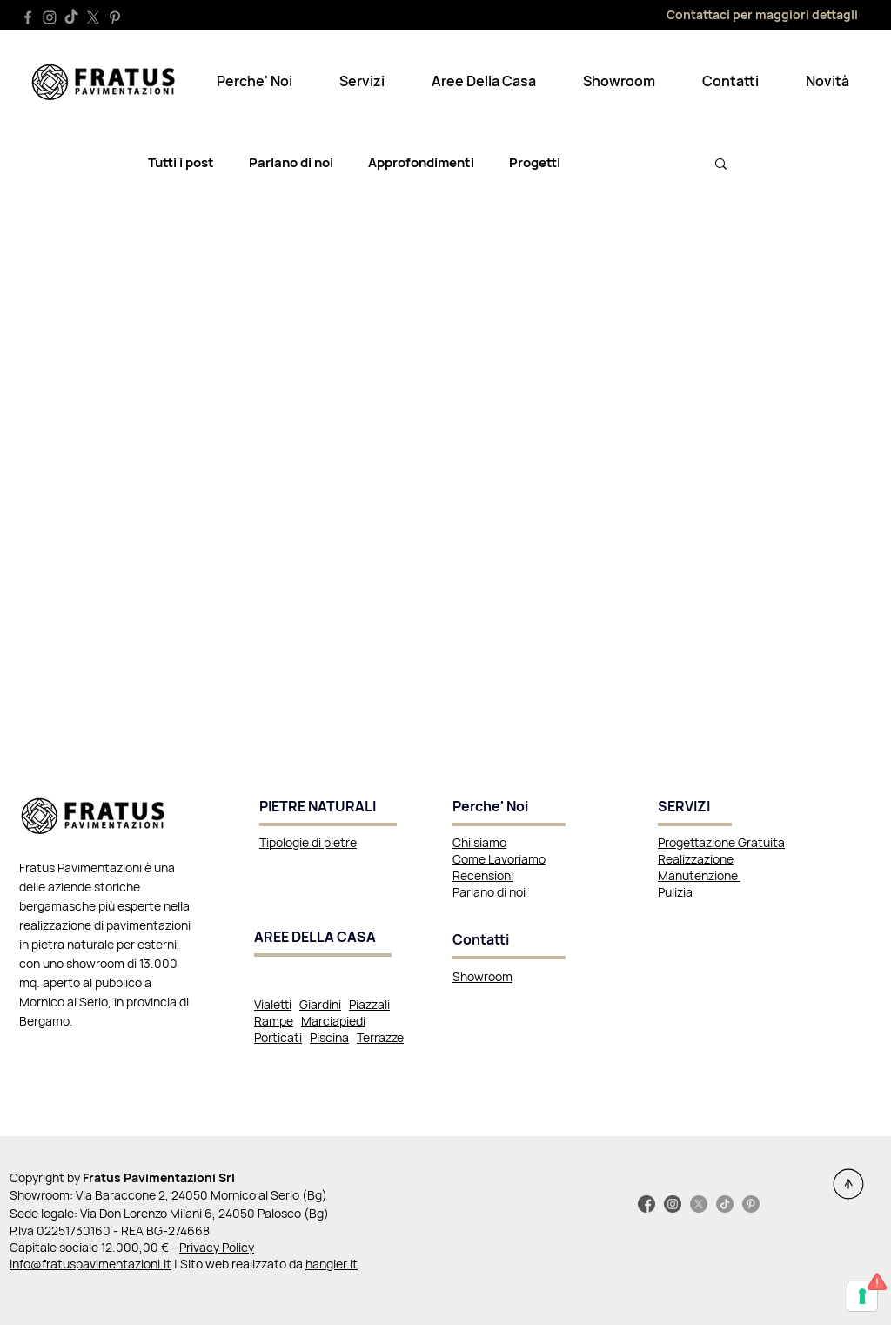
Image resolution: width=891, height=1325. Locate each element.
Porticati (278, 1037)
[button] (254, 81)
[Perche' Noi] (509, 808)
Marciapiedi (333, 1020)
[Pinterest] (115, 17)
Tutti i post (181, 163)
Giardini (320, 1004)
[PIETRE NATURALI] (328, 808)
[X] (93, 17)
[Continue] (848, 1184)
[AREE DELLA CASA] (323, 938)
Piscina (329, 1037)
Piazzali (369, 1004)
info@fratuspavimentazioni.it (90, 1263)
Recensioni (482, 875)
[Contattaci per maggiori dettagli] (735, 14)
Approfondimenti (421, 163)
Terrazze (380, 1037)
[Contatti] (509, 941)
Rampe (273, 1020)
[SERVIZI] (695, 808)
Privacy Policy (216, 1247)
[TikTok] (71, 17)
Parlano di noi (291, 163)
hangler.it (331, 1263)
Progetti (534, 163)
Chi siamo (479, 842)
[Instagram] (49, 17)
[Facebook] (28, 17)
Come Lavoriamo (499, 859)
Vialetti (272, 1004)
